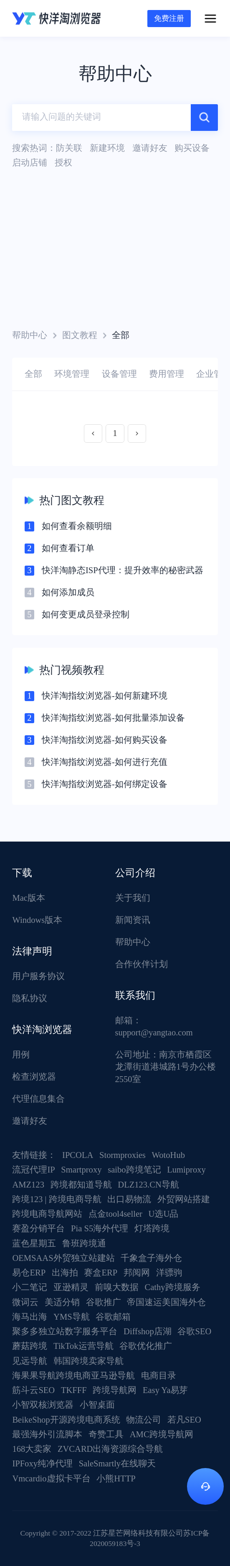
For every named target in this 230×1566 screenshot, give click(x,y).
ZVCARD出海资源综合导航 (110, 1448)
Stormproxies (122, 1155)
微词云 (25, 1302)
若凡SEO (184, 1419)
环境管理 (71, 373)
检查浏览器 (34, 1076)
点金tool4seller (115, 1213)
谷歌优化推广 (145, 1346)
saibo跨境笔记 (134, 1169)
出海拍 (65, 1272)
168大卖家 (31, 1448)
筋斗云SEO (33, 1390)
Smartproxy (81, 1169)
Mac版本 (28, 897)
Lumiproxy (186, 1169)
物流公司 (143, 1419)
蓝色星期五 (34, 1243)
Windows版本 (37, 920)
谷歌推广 (103, 1302)
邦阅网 (137, 1272)
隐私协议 (29, 998)
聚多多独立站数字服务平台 (64, 1331)
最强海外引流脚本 (47, 1434)
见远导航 (29, 1361)
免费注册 (169, 18)
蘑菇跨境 (29, 1346)
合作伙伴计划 (141, 964)
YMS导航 (71, 1316)
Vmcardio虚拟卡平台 (51, 1478)
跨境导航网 (114, 1390)
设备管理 (119, 373)
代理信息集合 (38, 1098)
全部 (33, 373)
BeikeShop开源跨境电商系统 (66, 1419)
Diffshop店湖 (148, 1331)
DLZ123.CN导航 (148, 1184)
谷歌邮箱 (113, 1316)
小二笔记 (29, 1287)
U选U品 (164, 1213)
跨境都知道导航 (81, 1184)
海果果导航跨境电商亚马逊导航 (73, 1375)
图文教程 (79, 335)
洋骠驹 (169, 1272)
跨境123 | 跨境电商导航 (56, 1199)
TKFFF (74, 1390)
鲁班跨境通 (84, 1243)
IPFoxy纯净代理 (42, 1463)
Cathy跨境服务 (172, 1287)
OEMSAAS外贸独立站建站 (63, 1258)
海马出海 (29, 1316)
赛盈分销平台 (38, 1228)
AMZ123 (28, 1184)
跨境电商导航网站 (47, 1213)
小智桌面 (97, 1404)
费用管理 (166, 373)
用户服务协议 (38, 976)
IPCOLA (77, 1155)
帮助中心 (29, 335)
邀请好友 (29, 1120)
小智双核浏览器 (42, 1404)
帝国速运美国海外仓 (166, 1302)
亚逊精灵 (70, 1287)
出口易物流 (129, 1199)
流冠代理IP (33, 1169)
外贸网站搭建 (183, 1199)
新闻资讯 (132, 920)
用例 (21, 1054)
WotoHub (168, 1155)
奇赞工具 (106, 1434)
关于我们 (132, 897)
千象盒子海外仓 (151, 1258)
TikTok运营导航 (83, 1346)
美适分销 (62, 1302)
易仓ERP (28, 1272)
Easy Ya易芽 (165, 1390)
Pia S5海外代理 (99, 1228)
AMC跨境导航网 (161, 1434)
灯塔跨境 (151, 1228)
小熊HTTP (115, 1478)
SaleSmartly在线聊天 (117, 1463)
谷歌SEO (194, 1331)
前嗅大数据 (117, 1287)
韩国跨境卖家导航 (88, 1361)
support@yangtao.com (154, 1032)
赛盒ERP (100, 1272)
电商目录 (158, 1375)
